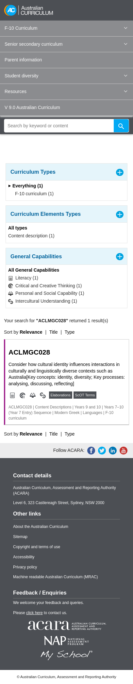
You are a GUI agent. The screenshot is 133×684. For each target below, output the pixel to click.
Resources (66, 91)
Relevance (31, 332)
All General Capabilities (33, 270)
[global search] (66, 125)
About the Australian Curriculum (40, 526)
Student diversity (66, 75)
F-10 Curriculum (66, 28)
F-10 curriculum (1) (32, 193)
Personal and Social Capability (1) (46, 293)
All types (17, 228)
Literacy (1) (23, 278)
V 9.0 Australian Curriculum (32, 107)
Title (53, 332)
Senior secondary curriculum (66, 44)
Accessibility (23, 557)
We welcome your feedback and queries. (48, 602)
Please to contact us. (40, 613)
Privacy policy (25, 567)
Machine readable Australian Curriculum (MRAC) (55, 577)
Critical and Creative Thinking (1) (45, 286)
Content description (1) (31, 235)
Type (70, 332)
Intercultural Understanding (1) (42, 301)
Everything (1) (25, 185)
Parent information (23, 59)
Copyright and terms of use (36, 547)
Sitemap (20, 536)
